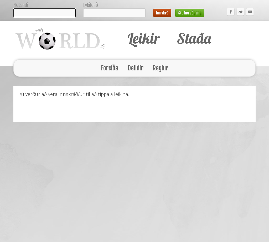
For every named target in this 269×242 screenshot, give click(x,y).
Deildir (135, 68)
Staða (193, 38)
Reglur (160, 68)
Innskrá (162, 13)
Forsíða (109, 68)
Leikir (143, 38)
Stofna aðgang (189, 13)
